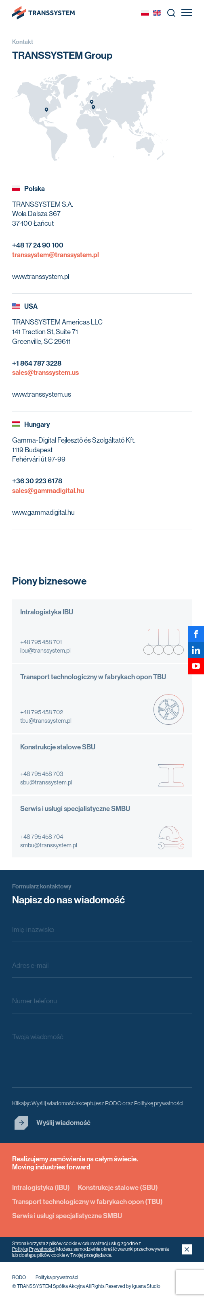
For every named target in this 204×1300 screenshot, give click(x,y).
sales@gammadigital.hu (48, 491)
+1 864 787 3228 (36, 363)
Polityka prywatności (57, 1277)
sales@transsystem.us (45, 372)
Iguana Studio (146, 1286)
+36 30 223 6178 (37, 481)
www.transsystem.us (41, 394)
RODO (19, 1277)
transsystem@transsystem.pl (55, 255)
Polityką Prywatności (33, 1249)
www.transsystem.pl (40, 276)
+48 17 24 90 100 (37, 245)
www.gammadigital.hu (43, 512)
